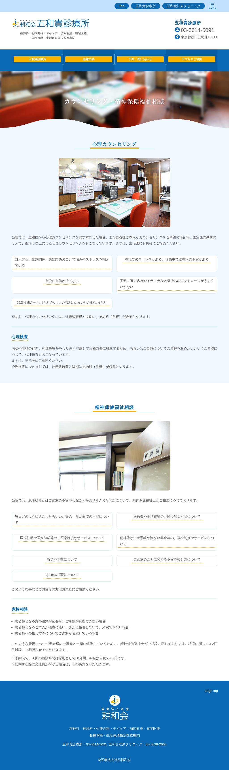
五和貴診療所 (146, 6)
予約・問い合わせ (140, 59)
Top (121, 6)
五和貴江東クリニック (183, 6)
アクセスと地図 (192, 59)
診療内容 (89, 59)
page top (211, 691)
